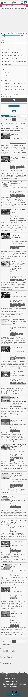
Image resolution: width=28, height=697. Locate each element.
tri (14, 116)
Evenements (5, 644)
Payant (6, 75)
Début (3, 43)
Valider (14, 111)
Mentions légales (9, 678)
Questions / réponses (10, 681)
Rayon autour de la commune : (12, 33)
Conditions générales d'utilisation (15, 684)
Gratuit (7, 72)
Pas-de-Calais (21, 123)
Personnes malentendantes (14, 89)
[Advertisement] (14, 20)
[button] (14, 106)
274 (14, 694)
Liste (3, 116)
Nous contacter (8, 675)
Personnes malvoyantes (13, 86)
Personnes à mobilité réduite (14, 83)
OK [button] (14, 100)
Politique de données (10, 687)
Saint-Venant (5, 663)
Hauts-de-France (7, 123)
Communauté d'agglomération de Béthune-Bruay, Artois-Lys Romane (13, 128)
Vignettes (12, 116)
